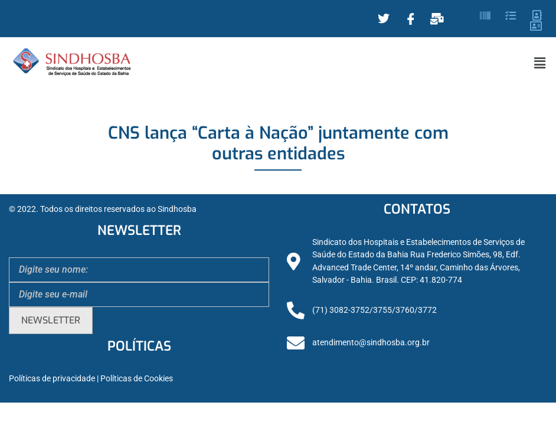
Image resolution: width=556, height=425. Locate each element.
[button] (540, 63)
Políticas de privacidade (52, 379)
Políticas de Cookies (136, 379)
